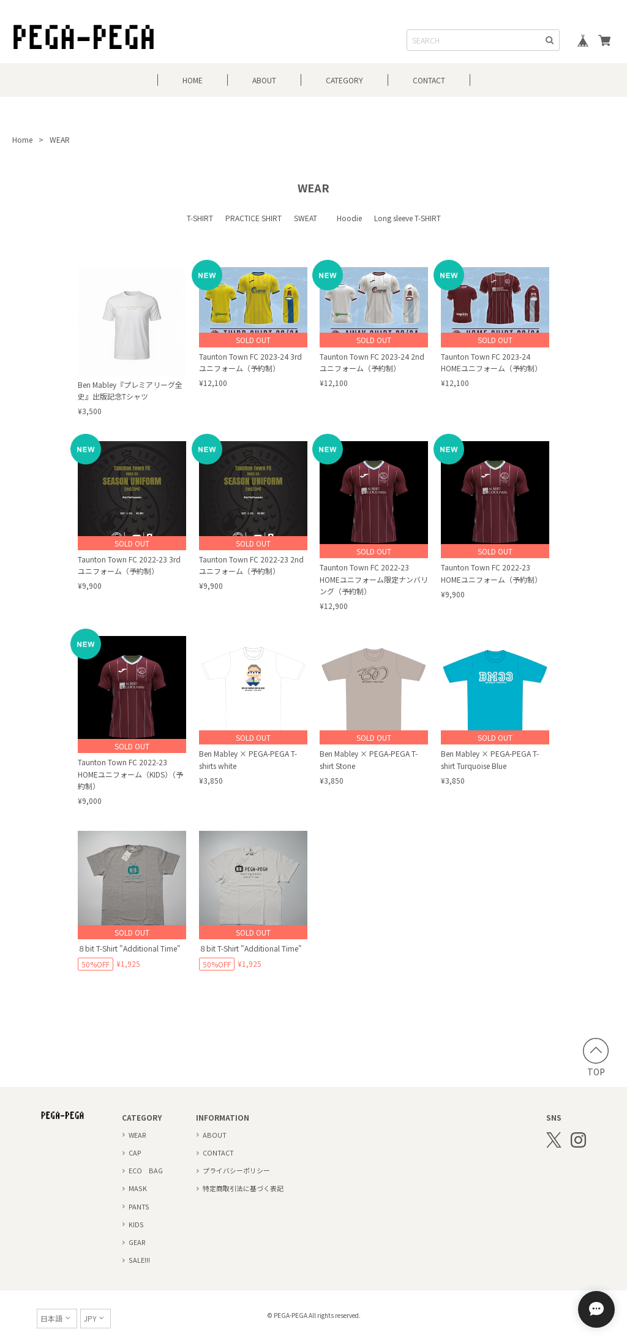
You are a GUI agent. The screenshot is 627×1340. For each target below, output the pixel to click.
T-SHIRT (200, 218)
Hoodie (349, 218)
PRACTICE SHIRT (253, 218)
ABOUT (264, 80)
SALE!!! (139, 1260)
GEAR (137, 1242)
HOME (192, 80)
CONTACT (429, 80)
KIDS (136, 1224)
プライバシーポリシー (236, 1170)
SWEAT (309, 218)
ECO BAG (146, 1170)
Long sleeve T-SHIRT (407, 218)
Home (22, 139)
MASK (138, 1188)
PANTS (139, 1206)
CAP (135, 1152)
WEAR (137, 1135)
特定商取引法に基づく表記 (243, 1188)
